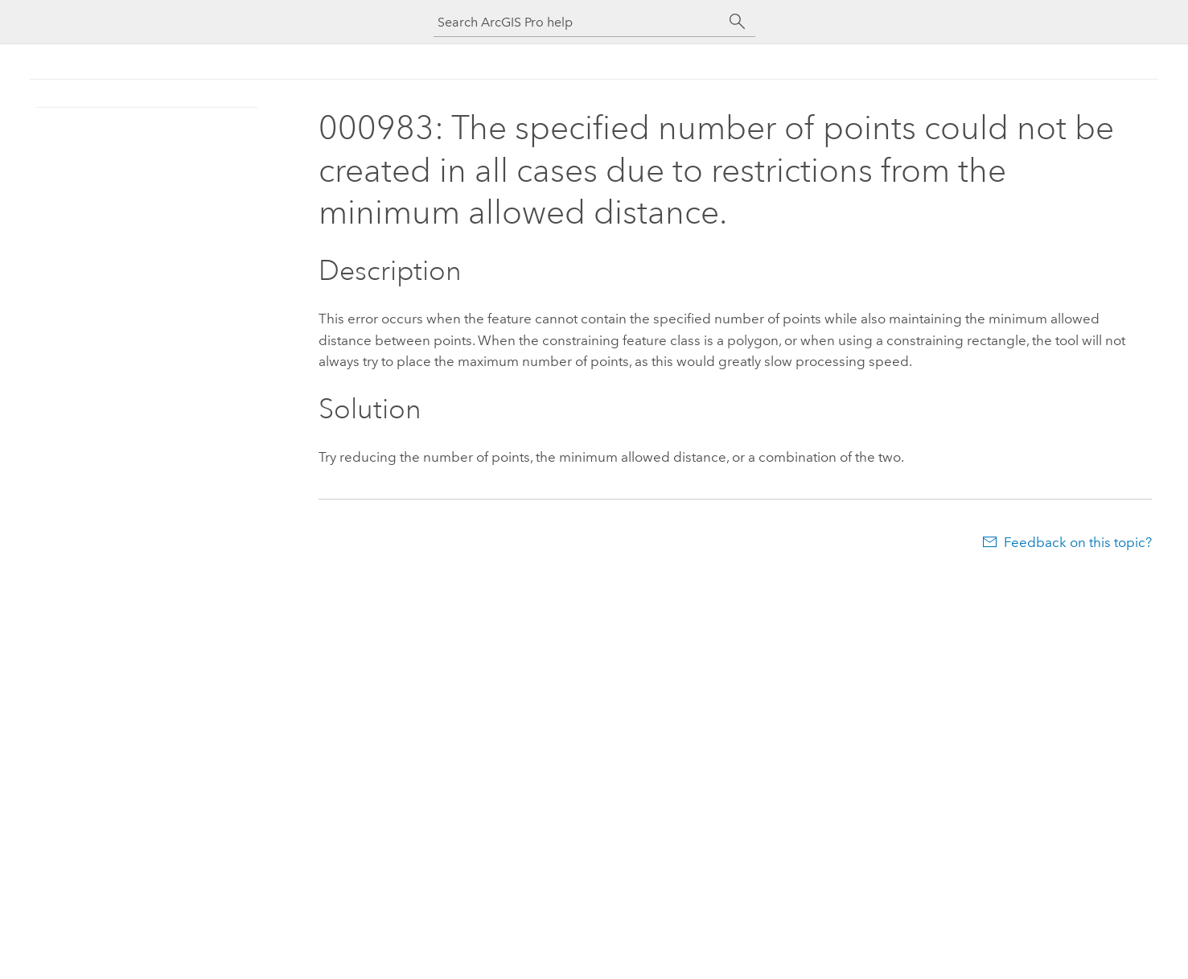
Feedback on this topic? (1078, 542)
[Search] (738, 22)
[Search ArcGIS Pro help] (578, 22)
